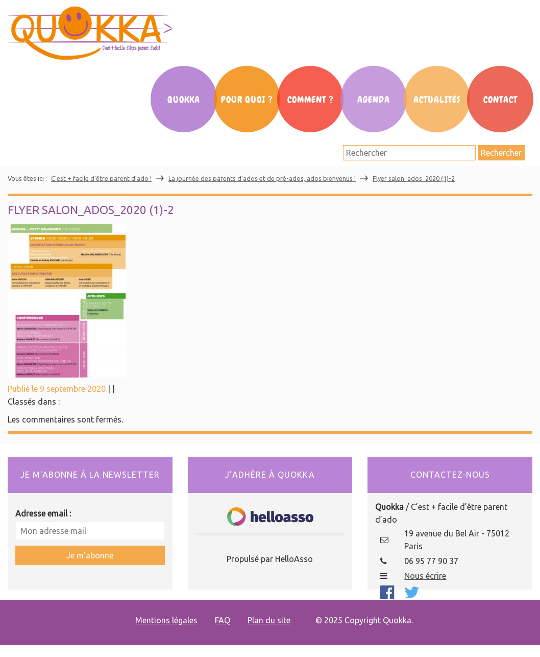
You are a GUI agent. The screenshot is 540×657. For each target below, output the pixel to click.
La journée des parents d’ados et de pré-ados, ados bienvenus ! (262, 178)
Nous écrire (425, 575)
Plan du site (269, 620)
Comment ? (310, 99)
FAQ (222, 620)
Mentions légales (166, 620)
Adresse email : (43, 513)
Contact (500, 99)
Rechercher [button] (501, 152)
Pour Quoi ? (247, 99)
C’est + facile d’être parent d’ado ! (101, 178)
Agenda (373, 99)
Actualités (436, 99)
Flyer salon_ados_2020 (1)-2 (414, 178)
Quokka (183, 99)
